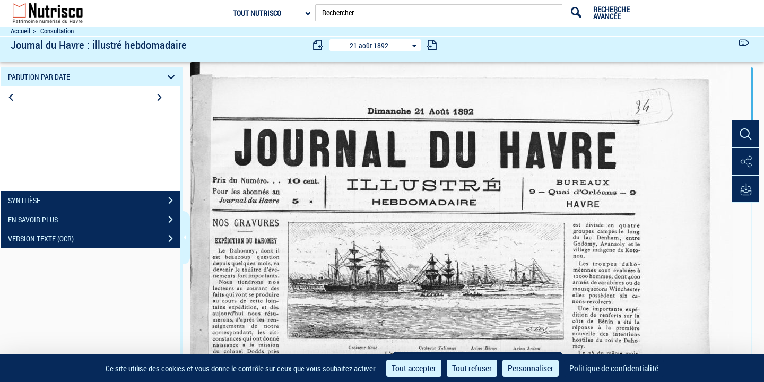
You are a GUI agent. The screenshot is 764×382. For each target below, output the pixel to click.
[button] (745, 134)
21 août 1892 (369, 45)
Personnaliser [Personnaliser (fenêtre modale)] (530, 368)
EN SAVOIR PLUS (94, 219)
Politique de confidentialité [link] (613, 368)
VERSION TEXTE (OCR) (94, 238)
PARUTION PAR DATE (93, 76)
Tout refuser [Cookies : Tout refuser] (472, 368)
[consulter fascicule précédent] (318, 45)
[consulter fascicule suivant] (432, 45)
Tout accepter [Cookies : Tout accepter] (414, 368)
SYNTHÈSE (94, 200)
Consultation (57, 31)
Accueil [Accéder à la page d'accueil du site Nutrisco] (20, 31)
